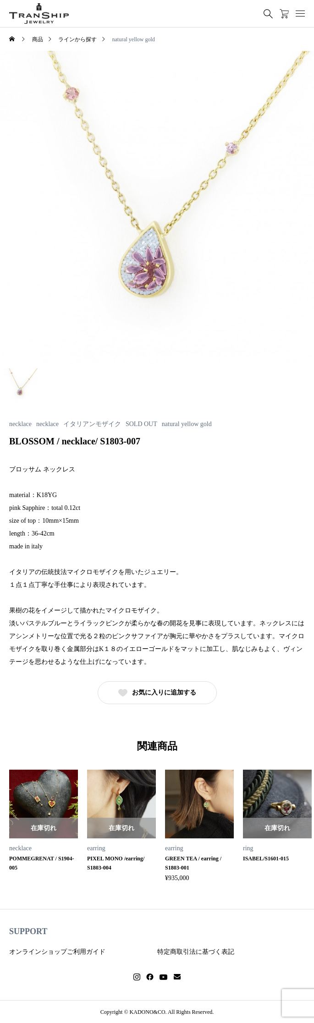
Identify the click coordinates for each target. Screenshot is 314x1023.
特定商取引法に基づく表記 (195, 951)
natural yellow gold (187, 424)
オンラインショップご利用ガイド (57, 951)
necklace (20, 424)
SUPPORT (28, 931)
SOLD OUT (141, 424)
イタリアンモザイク (92, 424)
